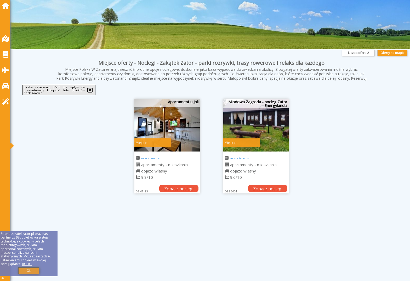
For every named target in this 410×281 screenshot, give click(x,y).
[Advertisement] (172, 243)
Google (22, 237)
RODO (27, 264)
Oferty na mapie (392, 53)
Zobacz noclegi (178, 189)
